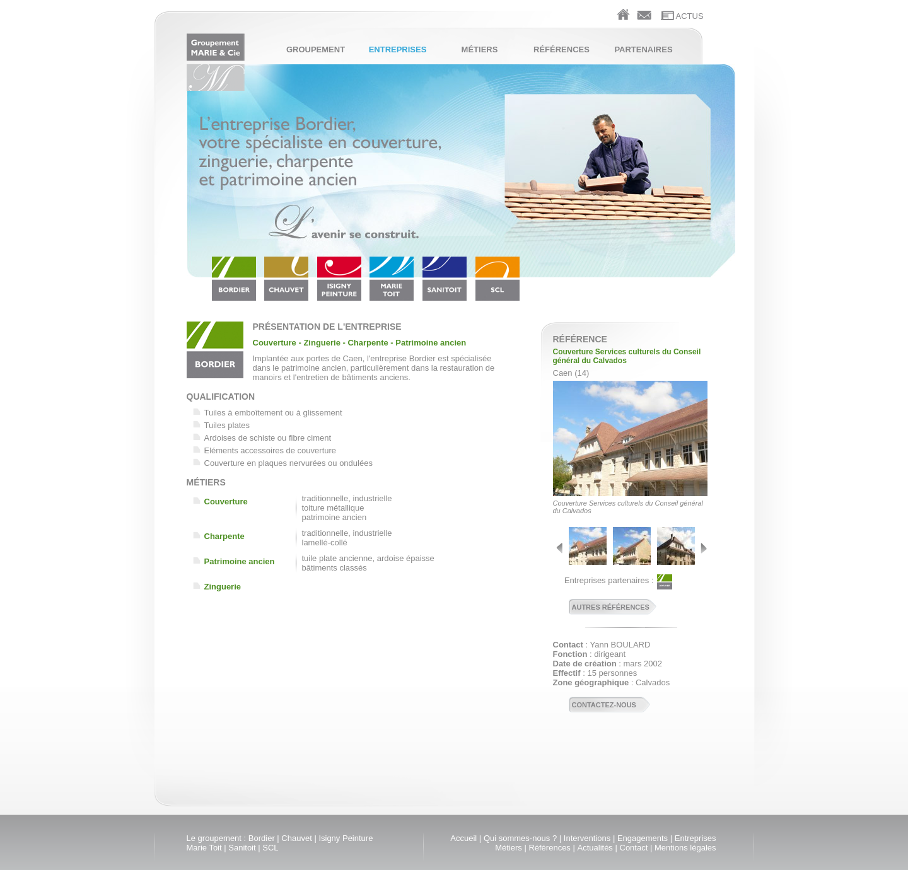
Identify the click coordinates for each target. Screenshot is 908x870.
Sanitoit (241, 847)
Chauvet (296, 838)
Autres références (610, 607)
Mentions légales (685, 847)
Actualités (595, 847)
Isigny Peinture (345, 838)
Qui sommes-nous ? (520, 838)
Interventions (587, 838)
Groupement (315, 49)
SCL (270, 847)
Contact (634, 847)
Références (561, 49)
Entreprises (398, 49)
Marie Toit (204, 847)
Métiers (480, 49)
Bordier (261, 838)
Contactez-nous (604, 705)
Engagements (642, 838)
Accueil (463, 838)
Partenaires (643, 49)
